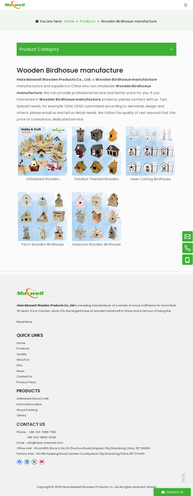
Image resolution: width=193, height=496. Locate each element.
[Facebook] (19, 462)
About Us (23, 360)
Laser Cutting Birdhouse (150, 179)
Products (23, 348)
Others (21, 415)
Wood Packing (27, 410)
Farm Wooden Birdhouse (42, 244)
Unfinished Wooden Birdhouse (42, 179)
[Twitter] (34, 462)
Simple (151, 487)
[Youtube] (41, 462)
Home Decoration (29, 404)
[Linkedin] (27, 462)
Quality (21, 354)
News (21, 371)
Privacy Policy (26, 382)
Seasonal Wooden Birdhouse (96, 244)
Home (21, 343)
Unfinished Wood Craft (33, 398)
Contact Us (24, 376)
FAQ (19, 365)
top (183, 477)
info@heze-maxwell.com (45, 443)
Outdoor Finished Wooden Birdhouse (96, 179)
